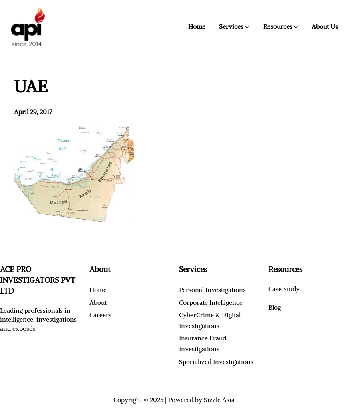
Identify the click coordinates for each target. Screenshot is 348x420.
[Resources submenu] (296, 27)
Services (231, 26)
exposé (22, 328)
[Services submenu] (247, 27)
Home (196, 26)
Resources (277, 26)
